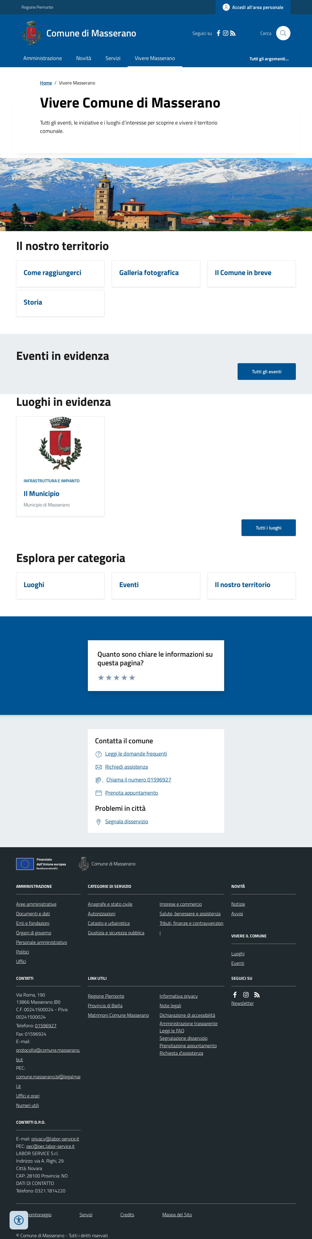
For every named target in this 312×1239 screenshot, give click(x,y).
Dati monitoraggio (33, 1214)
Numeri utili (27, 1105)
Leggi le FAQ (172, 1030)
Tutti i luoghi (269, 527)
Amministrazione (42, 58)
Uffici (21, 961)
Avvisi (237, 913)
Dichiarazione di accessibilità (187, 1015)
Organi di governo (33, 932)
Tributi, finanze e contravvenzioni (192, 927)
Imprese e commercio (181, 904)
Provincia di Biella (105, 1005)
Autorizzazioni (101, 913)
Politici (22, 951)
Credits (127, 1214)
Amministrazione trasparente (189, 1023)
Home (46, 82)
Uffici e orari (27, 1095)
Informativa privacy (179, 996)
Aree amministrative (36, 904)
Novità (83, 58)
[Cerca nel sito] (280, 33)
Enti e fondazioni (32, 923)
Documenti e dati (33, 913)
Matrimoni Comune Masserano (118, 1015)
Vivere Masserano (155, 58)
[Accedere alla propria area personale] (252, 7)
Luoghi (237, 953)
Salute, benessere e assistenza (190, 913)
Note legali (170, 1005)
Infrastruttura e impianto (51, 481)
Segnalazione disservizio (183, 1038)
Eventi (237, 963)
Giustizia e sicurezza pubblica (116, 932)
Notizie (238, 904)
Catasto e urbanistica (109, 923)
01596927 (45, 1025)
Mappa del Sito (177, 1214)
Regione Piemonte (37, 7)
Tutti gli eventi (267, 371)
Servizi (112, 58)
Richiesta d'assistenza (181, 1053)
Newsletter (242, 1003)
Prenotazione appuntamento (188, 1045)
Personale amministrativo (41, 942)
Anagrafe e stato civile (110, 904)
